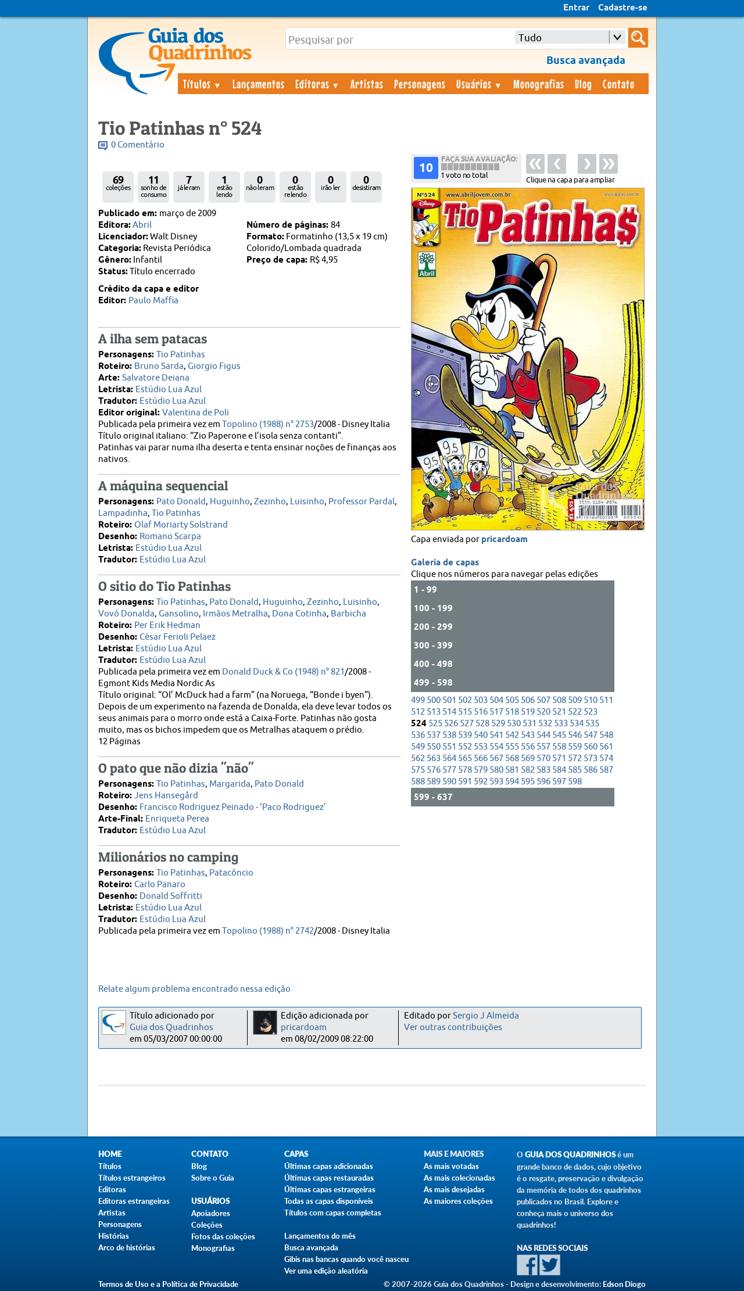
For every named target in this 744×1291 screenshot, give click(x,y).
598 (575, 781)
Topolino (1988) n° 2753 (268, 424)
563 (434, 758)
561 (606, 746)
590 (449, 781)
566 (481, 758)
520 (543, 712)
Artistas (367, 84)
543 (528, 735)
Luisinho (307, 501)
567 (496, 758)
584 (559, 770)
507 (543, 700)
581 (512, 770)
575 (418, 770)
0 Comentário (137, 144)
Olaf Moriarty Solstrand (181, 524)
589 (434, 781)
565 (465, 758)
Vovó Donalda (126, 613)
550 (434, 746)
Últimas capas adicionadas (328, 1166)
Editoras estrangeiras (134, 1201)
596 (543, 781)
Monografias (538, 84)
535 (592, 723)
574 (606, 758)
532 (545, 723)
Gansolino (179, 613)
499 (418, 700)
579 (481, 770)
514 (449, 712)
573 (591, 758)
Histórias (113, 1235)
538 (449, 735)
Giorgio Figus (214, 366)
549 (418, 746)
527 (467, 723)
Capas (296, 1154)
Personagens (420, 84)
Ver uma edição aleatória (326, 1270)
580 (496, 770)
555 (512, 746)
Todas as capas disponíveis (328, 1201)
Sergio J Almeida (486, 1015)
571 (559, 758)
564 (449, 758)
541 (496, 735)
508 (559, 700)
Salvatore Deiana (155, 377)
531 (529, 723)
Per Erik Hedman (167, 625)
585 (575, 770)
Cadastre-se (623, 8)
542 (512, 735)
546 (575, 735)
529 (498, 723)
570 (543, 758)
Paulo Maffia (153, 300)
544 (543, 735)
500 (434, 700)
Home (109, 1154)
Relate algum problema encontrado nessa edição (194, 989)
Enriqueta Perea (177, 818)
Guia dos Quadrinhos (171, 1027)
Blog (583, 84)
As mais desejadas (454, 1189)
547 (591, 735)
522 (575, 712)
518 (512, 712)
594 (512, 781)
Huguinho (230, 501)
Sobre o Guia (212, 1177)
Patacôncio (231, 872)
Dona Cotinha (299, 613)
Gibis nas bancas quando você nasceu (346, 1259)
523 (591, 712)
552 (465, 746)
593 (496, 781)
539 (465, 735)
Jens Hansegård (166, 795)
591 (465, 781)
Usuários (479, 84)
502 (465, 700)
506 (528, 700)
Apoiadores (210, 1213)
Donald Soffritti (171, 896)
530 (514, 723)
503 (481, 700)
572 (575, 758)
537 (434, 735)
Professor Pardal (361, 501)
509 (575, 700)
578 (465, 770)
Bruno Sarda (159, 366)
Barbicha (348, 613)
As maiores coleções (458, 1201)
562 (418, 758)
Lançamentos (259, 84)
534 (577, 723)
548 (606, 735)
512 (418, 712)
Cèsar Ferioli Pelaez (178, 637)
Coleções (207, 1224)
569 (528, 758)
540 (481, 735)
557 (543, 746)
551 (449, 746)
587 (606, 770)
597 (559, 781)
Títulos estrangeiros (132, 1177)
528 (482, 723)
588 (418, 781)
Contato (619, 84)
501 (449, 700)
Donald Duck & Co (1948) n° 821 (283, 671)
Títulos (202, 84)
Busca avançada (311, 1247)
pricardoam (504, 540)
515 (465, 712)
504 (496, 700)
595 (528, 781)
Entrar (576, 8)
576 (434, 770)
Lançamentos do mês (320, 1235)
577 (449, 770)
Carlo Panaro (159, 884)
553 (481, 746)
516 (481, 712)
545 (559, 735)
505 (512, 700)
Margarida (230, 784)
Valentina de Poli (195, 412)
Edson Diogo (624, 1284)
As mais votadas (451, 1166)
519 (528, 712)
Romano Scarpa (170, 536)
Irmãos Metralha (235, 613)
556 (528, 746)
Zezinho (270, 501)
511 (606, 700)
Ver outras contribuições (453, 1027)
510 (591, 700)
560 (591, 746)
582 (528, 770)
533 (561, 723)
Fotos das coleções (223, 1236)
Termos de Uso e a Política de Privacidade (168, 1284)
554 (496, 746)
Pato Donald (181, 501)
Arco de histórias (126, 1247)
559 (575, 746)
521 (559, 712)
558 (559, 746)
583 (543, 770)
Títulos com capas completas (332, 1212)
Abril (142, 225)
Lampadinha (123, 513)
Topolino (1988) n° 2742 (268, 931)
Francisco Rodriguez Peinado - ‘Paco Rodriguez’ (233, 807)
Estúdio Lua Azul (168, 389)
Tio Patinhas (180, 354)
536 (418, 735)
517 (496, 712)
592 (481, 781)
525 (435, 723)
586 (591, 770)
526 (451, 723)
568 (512, 758)
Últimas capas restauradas (329, 1177)
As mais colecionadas (459, 1177)
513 (434, 712)
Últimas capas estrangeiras (329, 1189)
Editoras (318, 84)
